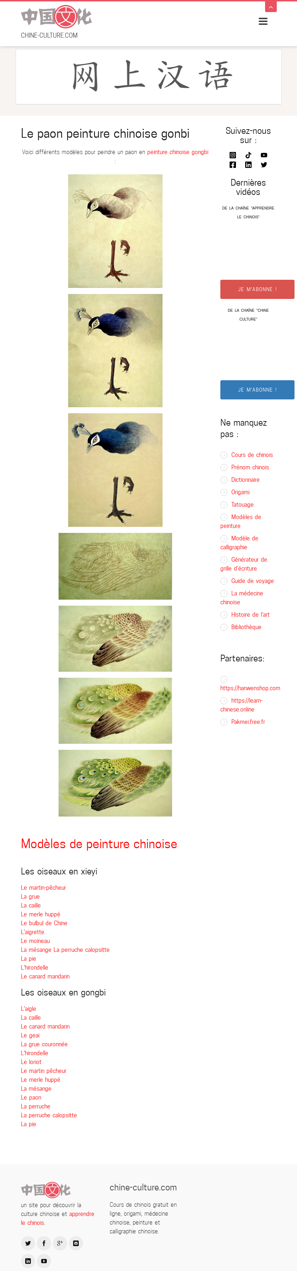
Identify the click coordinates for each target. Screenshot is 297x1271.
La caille (31, 905)
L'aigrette (32, 932)
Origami (240, 492)
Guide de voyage (252, 581)
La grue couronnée (44, 1044)
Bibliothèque (246, 627)
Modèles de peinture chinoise (99, 843)
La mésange (37, 950)
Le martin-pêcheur (43, 887)
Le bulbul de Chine (44, 923)
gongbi (200, 152)
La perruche (35, 1106)
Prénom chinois (250, 467)
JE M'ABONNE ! (257, 289)
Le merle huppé (40, 914)
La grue (30, 896)
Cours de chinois (252, 455)
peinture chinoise (168, 152)
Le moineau (35, 941)
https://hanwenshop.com (250, 688)
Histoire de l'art (250, 614)
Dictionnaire (245, 479)
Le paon (31, 1097)
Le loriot (31, 1062)
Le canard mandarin (45, 976)
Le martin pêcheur (43, 1071)
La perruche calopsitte (82, 950)
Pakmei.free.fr (248, 722)
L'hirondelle (34, 967)
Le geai (30, 1035)
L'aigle (28, 1008)
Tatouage (242, 504)
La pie (28, 958)
